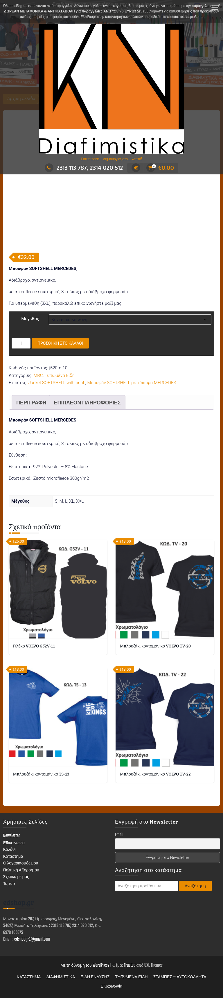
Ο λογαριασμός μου (20, 862)
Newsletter (11, 835)
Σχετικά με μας (16, 876)
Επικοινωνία (14, 842)
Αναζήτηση (195, 885)
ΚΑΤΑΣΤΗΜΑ (29, 976)
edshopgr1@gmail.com (32, 939)
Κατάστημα (13, 856)
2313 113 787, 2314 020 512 (84, 167)
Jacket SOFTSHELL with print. (56, 382)
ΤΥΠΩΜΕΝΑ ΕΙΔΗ (131, 976)
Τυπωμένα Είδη (60, 375)
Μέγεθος (30, 318)
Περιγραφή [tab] (31, 402)
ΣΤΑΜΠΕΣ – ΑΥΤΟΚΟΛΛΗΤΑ (179, 976)
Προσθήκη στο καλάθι (60, 343)
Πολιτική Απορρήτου (21, 869)
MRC (38, 375)
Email (119, 834)
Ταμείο (9, 883)
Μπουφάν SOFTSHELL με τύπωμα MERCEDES (131, 382)
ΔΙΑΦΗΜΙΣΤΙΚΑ (60, 976)
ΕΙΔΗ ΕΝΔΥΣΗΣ (94, 976)
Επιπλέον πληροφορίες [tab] (87, 402)
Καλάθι (9, 849)
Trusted (130, 965)
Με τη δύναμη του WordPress (84, 965)
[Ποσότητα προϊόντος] (21, 343)
